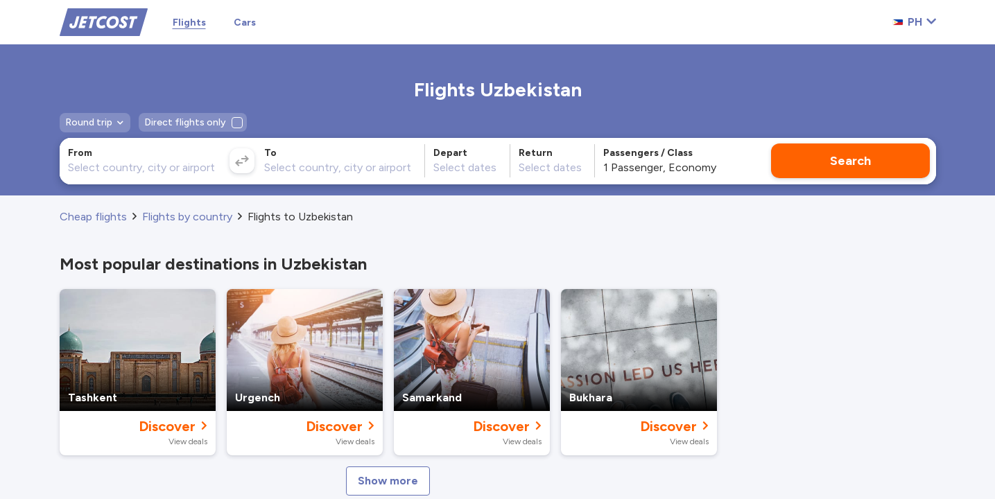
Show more (388, 480)
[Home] (104, 21)
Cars (245, 22)
